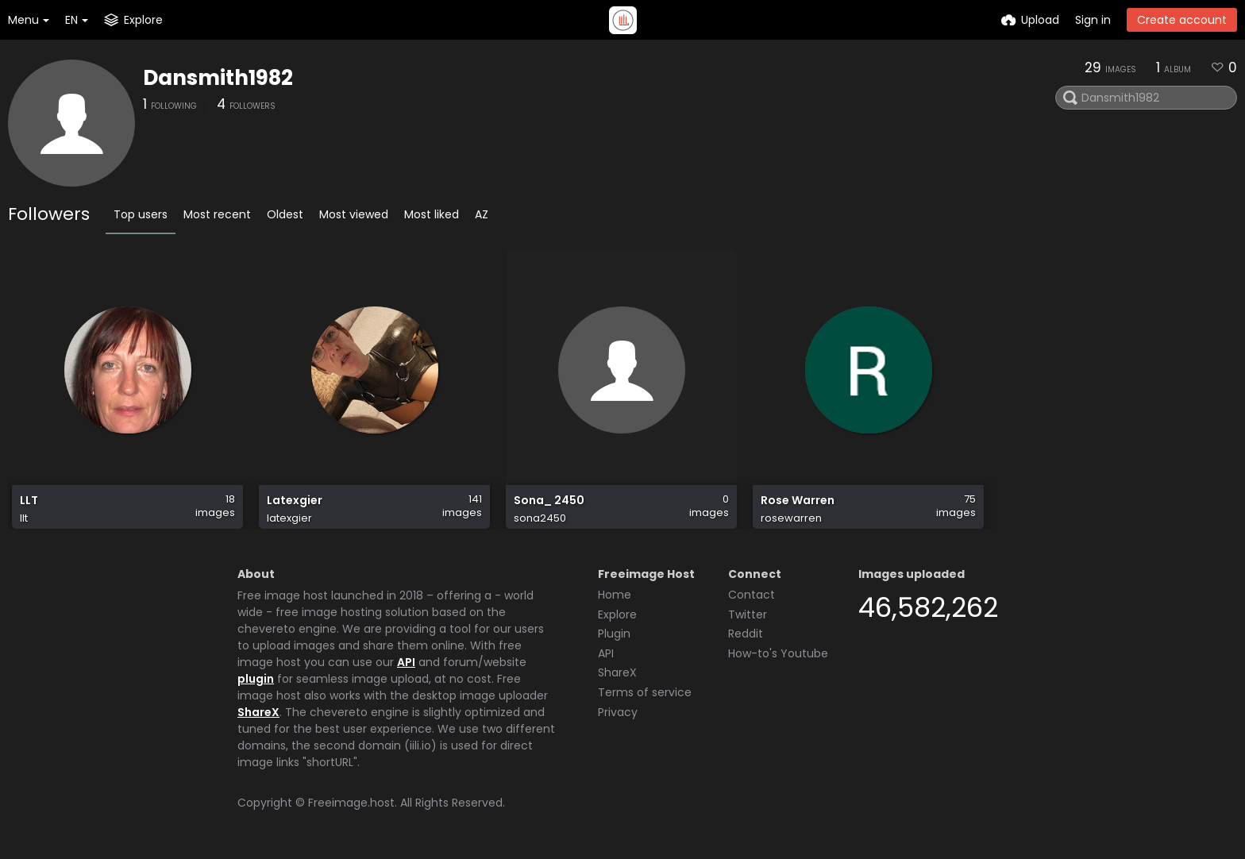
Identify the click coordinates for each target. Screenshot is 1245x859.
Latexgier (294, 500)
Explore (617, 614)
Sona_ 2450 (549, 500)
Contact (751, 595)
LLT (29, 500)
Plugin (614, 633)
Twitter (747, 614)
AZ (481, 214)
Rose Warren (797, 500)
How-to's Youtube (778, 653)
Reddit (745, 633)
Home (614, 595)
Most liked (431, 214)
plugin (255, 679)
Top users (141, 214)
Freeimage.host (351, 803)
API (406, 662)
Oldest (285, 214)
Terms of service (645, 692)
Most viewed (353, 214)
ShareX (258, 712)
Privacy (618, 712)
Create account (1182, 20)
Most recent (217, 214)
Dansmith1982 (218, 78)
